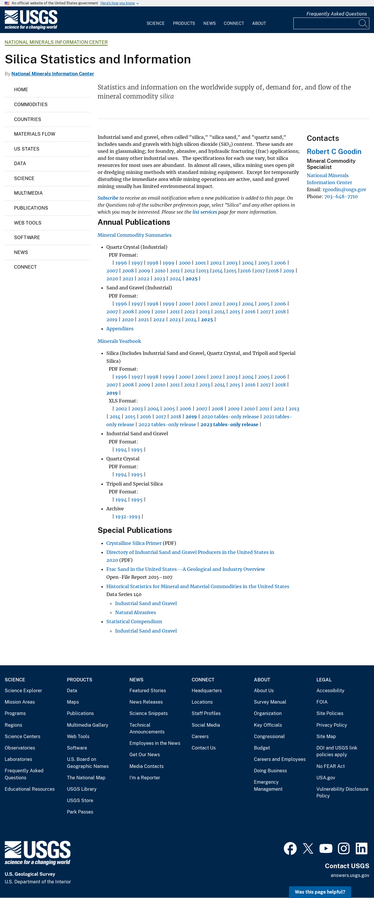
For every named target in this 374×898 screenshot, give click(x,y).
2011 (175, 271)
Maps (73, 702)
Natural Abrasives (135, 612)
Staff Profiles (206, 713)
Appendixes (120, 328)
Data (20, 163)
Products (184, 23)
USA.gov (325, 777)
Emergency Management (268, 785)
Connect (234, 23)
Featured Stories (147, 690)
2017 (259, 271)
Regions (13, 725)
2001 (200, 263)
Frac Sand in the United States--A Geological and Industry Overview (185, 569)
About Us (264, 690)
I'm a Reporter (144, 777)
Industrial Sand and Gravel (146, 603)
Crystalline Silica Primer (134, 543)
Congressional (269, 736)
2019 (288, 271)
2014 (217, 271)
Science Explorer (23, 690)
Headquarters (207, 690)
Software (27, 237)
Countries (27, 119)
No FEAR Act (330, 766)
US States (26, 149)
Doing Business (270, 770)
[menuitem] (156, 20)
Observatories (20, 748)
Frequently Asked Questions (337, 14)
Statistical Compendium (134, 621)
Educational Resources (30, 789)
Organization (268, 713)
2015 (231, 271)
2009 (144, 271)
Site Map (326, 736)
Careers (200, 736)
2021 (127, 279)
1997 (137, 263)
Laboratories (18, 759)
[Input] (331, 23)
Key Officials (268, 725)
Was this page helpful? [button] (320, 892)
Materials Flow (34, 134)
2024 (175, 279)
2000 (185, 263)
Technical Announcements (147, 728)
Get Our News (144, 754)
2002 (216, 263)
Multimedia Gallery (87, 725)
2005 (264, 263)
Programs (15, 713)
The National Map (86, 777)
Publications (31, 208)
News (209, 23)
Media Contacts (146, 766)
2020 (112, 279)
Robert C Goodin (334, 151)
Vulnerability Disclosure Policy (342, 792)
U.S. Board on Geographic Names (88, 763)
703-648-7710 (341, 196)
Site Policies (329, 713)
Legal (324, 680)
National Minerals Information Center (56, 42)
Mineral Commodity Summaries (135, 235)
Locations (202, 702)
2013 (203, 271)
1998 (152, 263)
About (259, 23)
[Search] (363, 23)
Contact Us (204, 748)
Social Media (206, 725)
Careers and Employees (280, 759)
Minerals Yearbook (119, 341)
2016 (245, 271)
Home (21, 89)
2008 (128, 271)
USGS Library (82, 789)
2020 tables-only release (230, 416)
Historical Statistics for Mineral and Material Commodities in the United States (197, 586)
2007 (112, 271)
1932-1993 (127, 516)
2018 (273, 271)
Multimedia (28, 193)
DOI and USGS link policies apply (336, 751)
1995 (137, 450)
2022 (143, 279)
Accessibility (330, 690)
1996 (121, 263)
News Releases (146, 702)
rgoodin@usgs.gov (344, 189)
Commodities (31, 104)
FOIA (322, 702)
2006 (280, 263)
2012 (189, 271)
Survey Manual (270, 702)
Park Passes (80, 812)
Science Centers (22, 736)
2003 (232, 263)
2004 (248, 263)
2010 (160, 271)
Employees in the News (154, 743)
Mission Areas (20, 702)
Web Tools (27, 223)
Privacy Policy (331, 725)
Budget (262, 748)
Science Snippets (148, 713)
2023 (159, 279)
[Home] (31, 28)
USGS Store (80, 800)
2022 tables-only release (167, 424)
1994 (121, 450)
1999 (168, 263)
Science (156, 23)
